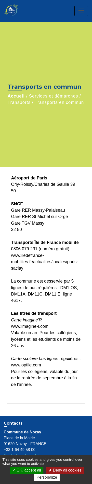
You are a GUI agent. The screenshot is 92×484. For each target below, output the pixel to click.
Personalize (47, 477)
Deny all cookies (65, 470)
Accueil (16, 96)
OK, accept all (26, 470)
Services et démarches (53, 96)
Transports (19, 102)
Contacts (13, 423)
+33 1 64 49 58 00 (19, 450)
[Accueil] (16, 11)
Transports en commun (59, 102)
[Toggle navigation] (81, 11)
